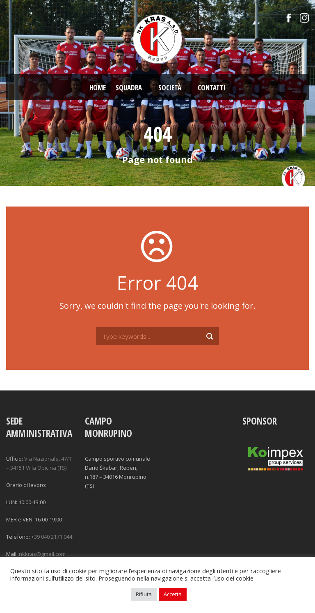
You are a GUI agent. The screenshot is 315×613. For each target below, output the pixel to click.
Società (169, 87)
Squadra (129, 87)
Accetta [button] (173, 594)
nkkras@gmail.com (42, 554)
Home (97, 87)
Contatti (212, 87)
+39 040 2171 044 (51, 536)
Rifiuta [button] (144, 594)
